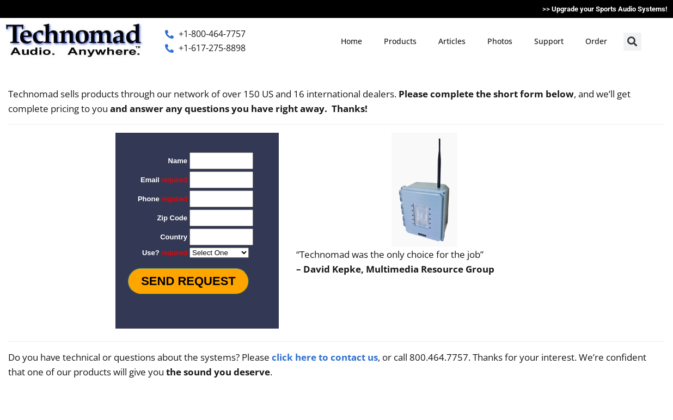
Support (549, 41)
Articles (452, 41)
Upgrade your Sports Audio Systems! (610, 9)
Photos (499, 41)
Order (596, 41)
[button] (632, 42)
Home (351, 41)
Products (400, 41)
